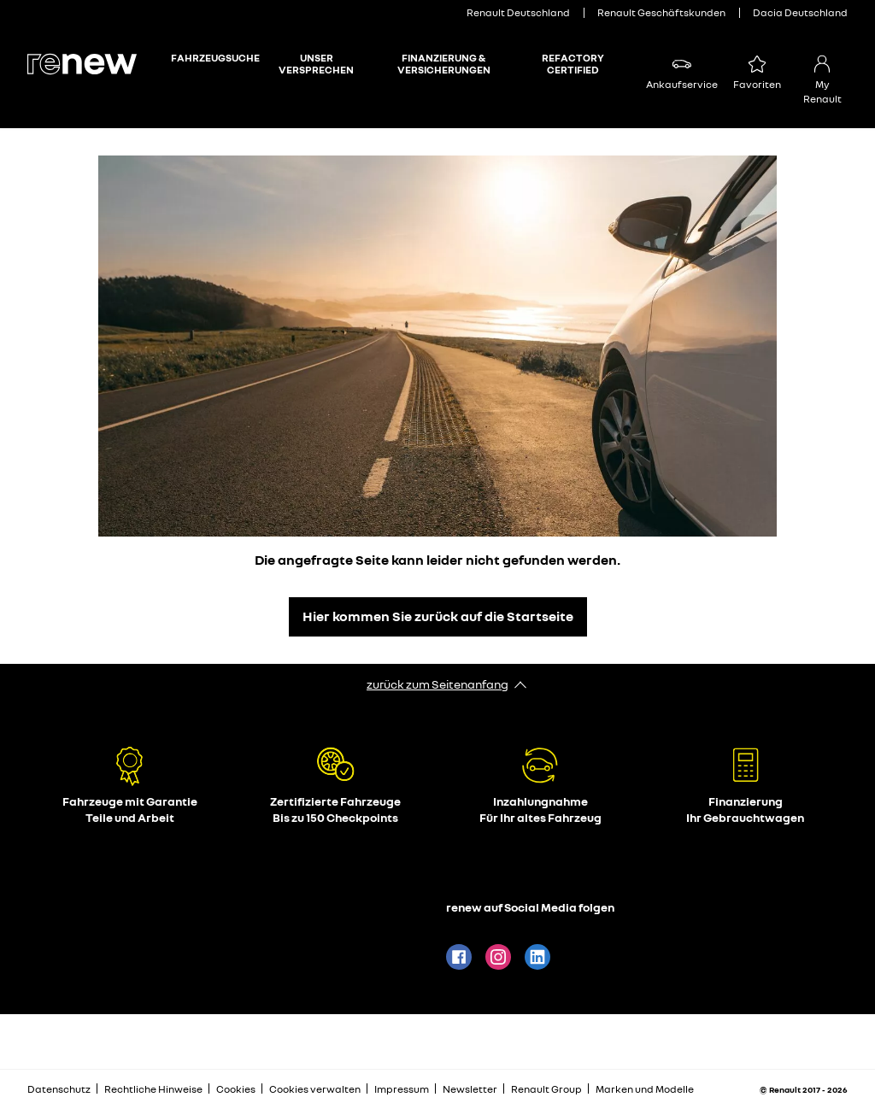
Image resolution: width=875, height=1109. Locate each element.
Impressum (401, 1089)
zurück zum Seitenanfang (437, 684)
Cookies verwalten (315, 1089)
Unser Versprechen (316, 64)
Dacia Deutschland (800, 12)
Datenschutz (59, 1089)
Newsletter (470, 1089)
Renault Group (546, 1089)
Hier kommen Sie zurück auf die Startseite (437, 616)
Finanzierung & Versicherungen (443, 64)
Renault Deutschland (518, 12)
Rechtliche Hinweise (153, 1089)
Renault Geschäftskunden (661, 12)
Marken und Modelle (645, 1089)
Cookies (235, 1089)
